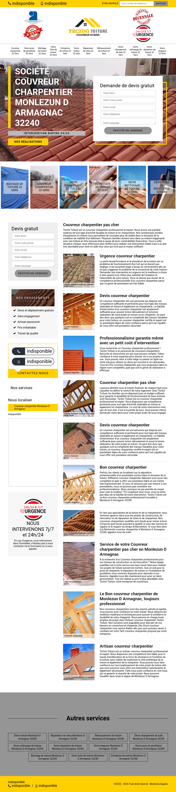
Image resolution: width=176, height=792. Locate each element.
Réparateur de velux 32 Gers (88, 51)
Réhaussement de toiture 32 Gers (104, 51)
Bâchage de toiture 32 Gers (42, 51)
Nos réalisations (28, 141)
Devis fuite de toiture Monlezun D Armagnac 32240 (88, 757)
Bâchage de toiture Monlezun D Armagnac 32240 (47, 757)
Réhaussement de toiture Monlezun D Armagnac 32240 (108, 737)
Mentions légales (159, 784)
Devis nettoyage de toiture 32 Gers (135, 51)
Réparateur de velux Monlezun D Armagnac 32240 (68, 737)
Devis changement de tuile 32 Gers (120, 51)
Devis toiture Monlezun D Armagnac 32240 (27, 737)
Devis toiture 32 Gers (76, 51)
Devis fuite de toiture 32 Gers (53, 51)
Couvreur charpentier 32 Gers (15, 51)
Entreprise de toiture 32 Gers (65, 51)
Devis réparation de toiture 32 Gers (150, 51)
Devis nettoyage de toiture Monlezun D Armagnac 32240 (27, 747)
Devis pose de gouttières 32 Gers (29, 51)
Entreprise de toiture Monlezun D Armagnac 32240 (128, 757)
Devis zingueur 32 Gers (162, 51)
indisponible (21, 3)
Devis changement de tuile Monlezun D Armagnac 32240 (148, 737)
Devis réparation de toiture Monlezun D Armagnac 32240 (68, 747)
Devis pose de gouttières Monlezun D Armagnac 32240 (148, 747)
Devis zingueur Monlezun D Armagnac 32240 (108, 747)
